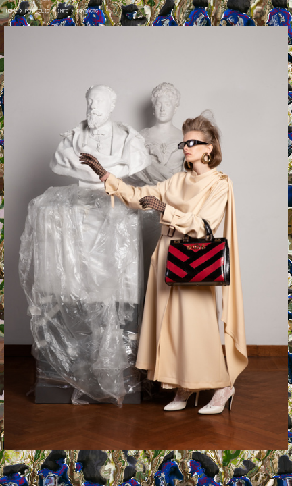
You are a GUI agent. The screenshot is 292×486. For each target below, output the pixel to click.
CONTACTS (86, 11)
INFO (62, 11)
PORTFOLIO (37, 11)
